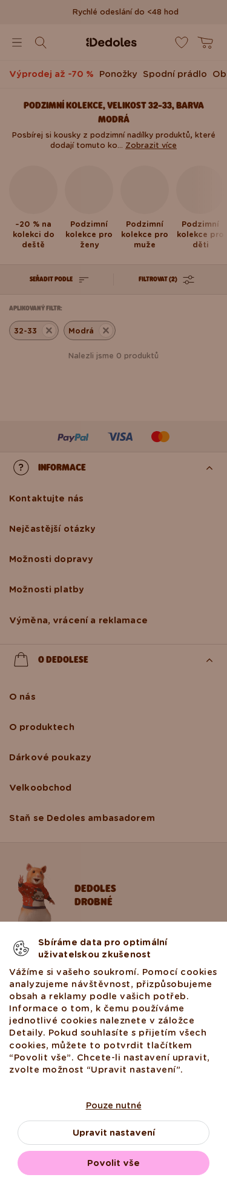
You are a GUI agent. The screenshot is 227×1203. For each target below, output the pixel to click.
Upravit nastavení (114, 1133)
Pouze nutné (114, 1105)
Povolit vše (113, 1163)
